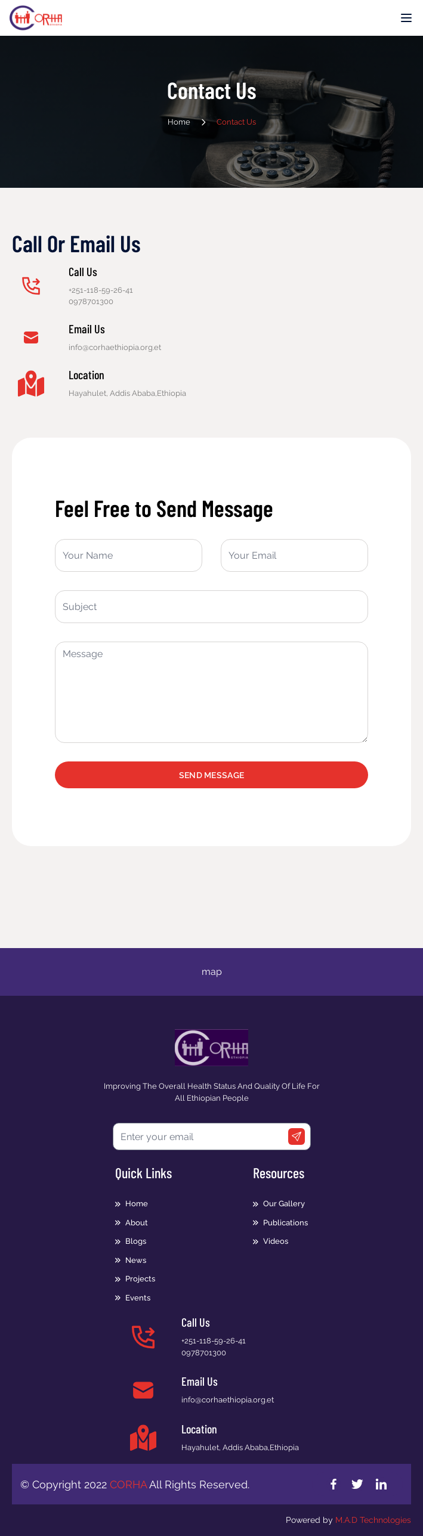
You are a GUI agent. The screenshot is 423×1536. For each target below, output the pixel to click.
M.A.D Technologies (373, 1520)
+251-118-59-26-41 (101, 290)
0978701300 (91, 301)
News (135, 1260)
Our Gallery (284, 1203)
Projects (140, 1278)
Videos (275, 1241)
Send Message (211, 775)
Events (137, 1297)
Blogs (135, 1241)
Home (179, 121)
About (136, 1222)
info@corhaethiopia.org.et (227, 1399)
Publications (285, 1222)
